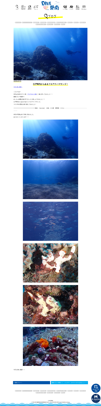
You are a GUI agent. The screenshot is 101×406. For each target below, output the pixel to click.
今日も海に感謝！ (18, 87)
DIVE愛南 (50, 5)
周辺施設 (78, 9)
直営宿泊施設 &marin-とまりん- (96, 398)
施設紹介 (30, 9)
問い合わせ (84, 9)
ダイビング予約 (96, 388)
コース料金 (65, 9)
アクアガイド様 (31, 94)
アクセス (71, 9)
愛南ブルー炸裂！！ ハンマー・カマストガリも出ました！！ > (69, 383)
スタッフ (36, 9)
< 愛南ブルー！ (18, 382)
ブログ (17, 9)
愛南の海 (23, 9)
